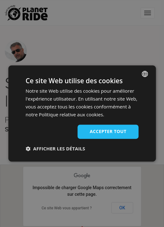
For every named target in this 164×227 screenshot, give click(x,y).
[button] (55, 148)
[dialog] (82, 113)
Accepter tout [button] (108, 132)
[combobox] (145, 74)
